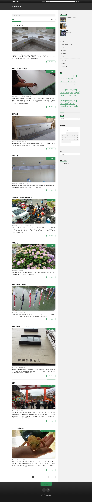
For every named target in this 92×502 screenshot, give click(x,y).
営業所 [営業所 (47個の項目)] (71, 92)
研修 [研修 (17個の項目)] (70, 106)
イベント (19, 225)
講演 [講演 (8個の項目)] (61, 108)
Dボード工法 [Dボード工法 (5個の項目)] (70, 75)
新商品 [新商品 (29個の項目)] (74, 100)
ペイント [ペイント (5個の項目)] (62, 86)
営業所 (26, 96)
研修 (30, 225)
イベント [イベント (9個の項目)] (62, 78)
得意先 (62, 60)
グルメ (23, 225)
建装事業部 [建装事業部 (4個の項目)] (63, 100)
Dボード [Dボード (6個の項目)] (65, 75)
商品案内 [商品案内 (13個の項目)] (67, 92)
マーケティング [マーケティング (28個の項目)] (75, 86)
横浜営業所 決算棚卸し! (20, 284)
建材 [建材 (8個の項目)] (70, 97)
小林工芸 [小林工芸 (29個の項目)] (74, 95)
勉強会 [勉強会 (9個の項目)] (71, 89)
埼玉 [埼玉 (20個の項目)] (75, 92)
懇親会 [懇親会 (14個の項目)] (67, 100)
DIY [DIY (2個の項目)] (61, 75)
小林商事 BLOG (18, 6)
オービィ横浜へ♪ (18, 428)
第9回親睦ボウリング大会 (47, 1)
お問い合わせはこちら (65, 163)
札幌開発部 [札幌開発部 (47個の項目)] (63, 106)
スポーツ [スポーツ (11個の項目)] (68, 84)
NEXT (52, 477)
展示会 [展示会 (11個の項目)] (62, 97)
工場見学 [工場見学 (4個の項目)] (66, 97)
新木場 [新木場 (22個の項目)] (62, 103)
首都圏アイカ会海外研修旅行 (22, 197)
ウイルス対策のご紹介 (20, 69)
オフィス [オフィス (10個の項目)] (67, 78)
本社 (19, 459)
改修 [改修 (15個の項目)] (71, 100)
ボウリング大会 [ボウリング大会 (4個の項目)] (68, 86)
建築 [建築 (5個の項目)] (73, 97)
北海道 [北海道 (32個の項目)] (74, 89)
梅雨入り (15, 243)
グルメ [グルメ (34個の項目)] (71, 78)
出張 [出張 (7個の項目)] (67, 89)
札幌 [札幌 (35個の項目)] (73, 103)
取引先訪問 (63, 53)
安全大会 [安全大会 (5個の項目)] (62, 95)
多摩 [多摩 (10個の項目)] (78, 92)
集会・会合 (63, 66)
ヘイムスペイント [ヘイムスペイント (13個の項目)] (75, 84)
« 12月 (62, 143)
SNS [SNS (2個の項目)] (75, 75)
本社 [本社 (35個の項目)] (70, 103)
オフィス (19, 96)
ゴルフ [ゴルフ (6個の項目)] (75, 81)
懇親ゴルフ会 (68, 30)
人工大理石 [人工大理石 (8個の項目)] (63, 89)
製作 (27, 183)
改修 (22, 367)
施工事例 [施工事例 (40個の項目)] (66, 103)
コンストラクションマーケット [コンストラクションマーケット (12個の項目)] (66, 81)
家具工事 (15, 114)
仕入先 (51, 200)
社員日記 (21, 410)
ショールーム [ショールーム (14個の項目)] (63, 84)
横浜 (32, 96)
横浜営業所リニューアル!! (21, 326)
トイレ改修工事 (17, 25)
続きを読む (51, 61)
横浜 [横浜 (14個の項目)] (67, 106)
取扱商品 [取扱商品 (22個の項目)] (62, 92)
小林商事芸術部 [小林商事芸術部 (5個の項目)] (68, 95)
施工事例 (51, 28)
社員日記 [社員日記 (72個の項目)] (74, 106)
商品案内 (23, 96)
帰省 (13, 383)
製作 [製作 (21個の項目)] (78, 106)
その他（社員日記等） (48, 385)
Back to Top (46, 484)
